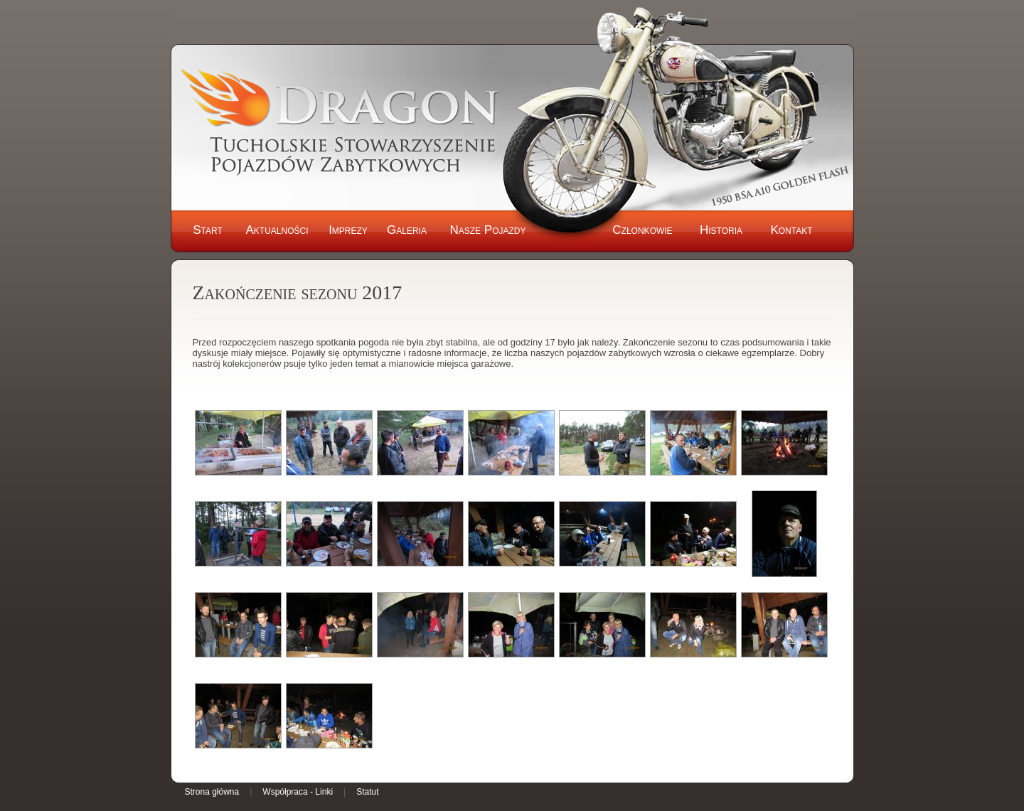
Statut (367, 792)
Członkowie (642, 230)
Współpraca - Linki (297, 792)
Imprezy (348, 230)
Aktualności (276, 230)
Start (208, 230)
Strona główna (212, 792)
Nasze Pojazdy (487, 230)
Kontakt (791, 230)
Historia (721, 230)
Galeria (407, 230)
